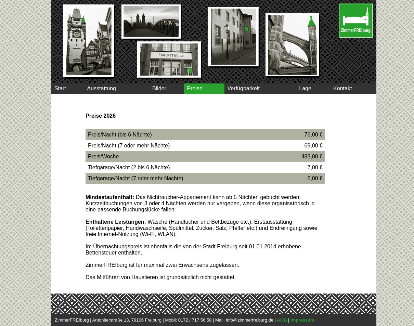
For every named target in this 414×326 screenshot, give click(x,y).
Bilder (158, 88)
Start (60, 88)
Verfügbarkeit (243, 88)
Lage (305, 88)
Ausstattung (101, 88)
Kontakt (342, 88)
